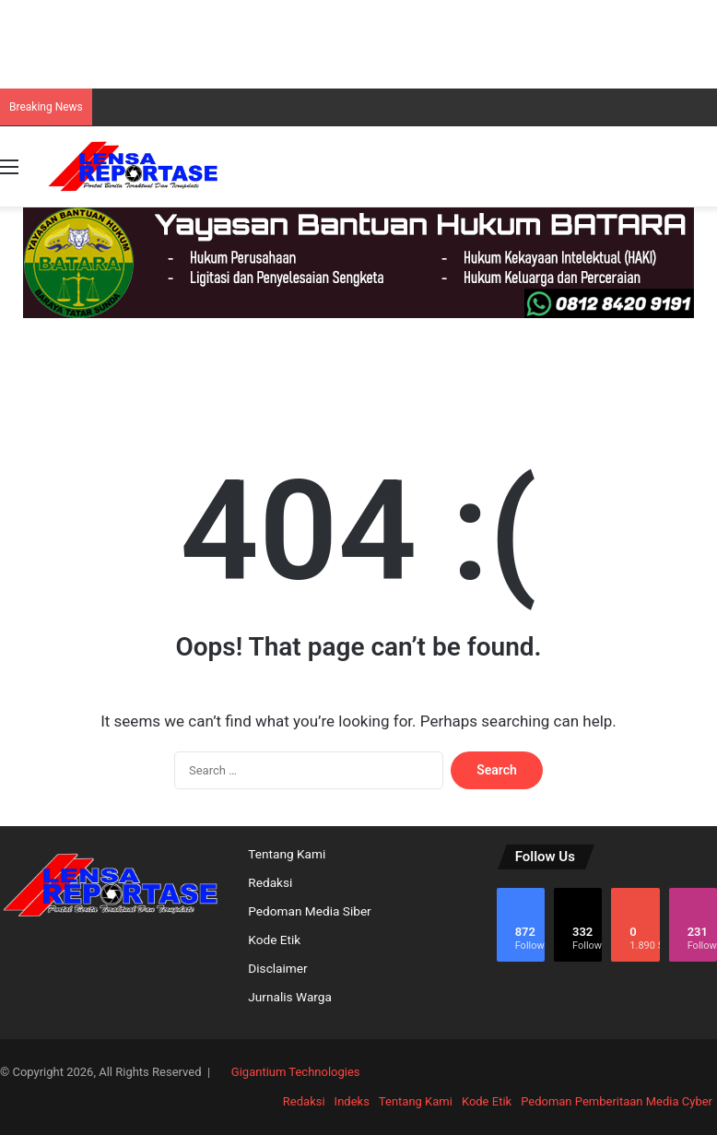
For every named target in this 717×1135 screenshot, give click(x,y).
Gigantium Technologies (295, 1072)
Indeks (352, 1101)
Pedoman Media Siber (309, 911)
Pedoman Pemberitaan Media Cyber (616, 1101)
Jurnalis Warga (290, 996)
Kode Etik (274, 939)
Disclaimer (277, 968)
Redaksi (270, 882)
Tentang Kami (286, 853)
